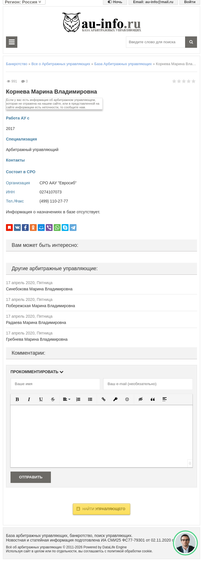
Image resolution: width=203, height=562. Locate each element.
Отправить (30, 477)
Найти (100, 509)
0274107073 (51, 192)
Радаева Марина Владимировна (36, 322)
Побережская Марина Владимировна (40, 305)
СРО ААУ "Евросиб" (58, 183)
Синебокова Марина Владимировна (39, 289)
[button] (17, 399)
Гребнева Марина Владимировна (37, 339)
